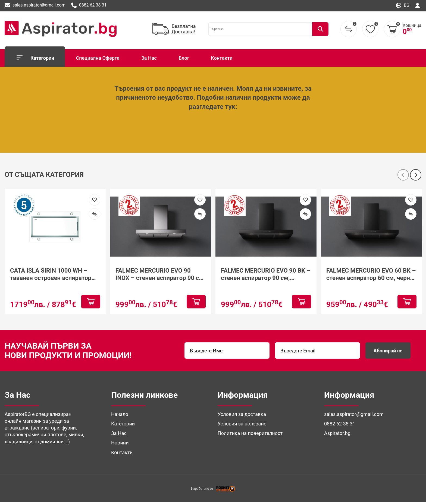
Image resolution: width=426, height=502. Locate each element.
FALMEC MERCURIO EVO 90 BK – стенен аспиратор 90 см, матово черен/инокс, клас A (265, 274)
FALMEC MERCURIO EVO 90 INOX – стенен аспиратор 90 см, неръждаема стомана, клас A (160, 274)
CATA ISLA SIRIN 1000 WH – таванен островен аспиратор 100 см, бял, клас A (50, 274)
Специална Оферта (97, 58)
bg (402, 5)
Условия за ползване (242, 424)
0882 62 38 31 (89, 5)
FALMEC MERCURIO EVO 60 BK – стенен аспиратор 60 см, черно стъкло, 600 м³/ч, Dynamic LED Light (371, 274)
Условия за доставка (242, 414)
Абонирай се (388, 350)
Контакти (222, 58)
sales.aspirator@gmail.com (35, 5)
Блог (183, 58)
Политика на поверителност (250, 433)
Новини (120, 443)
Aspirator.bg (337, 433)
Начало (119, 414)
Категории (34, 58)
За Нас (149, 58)
